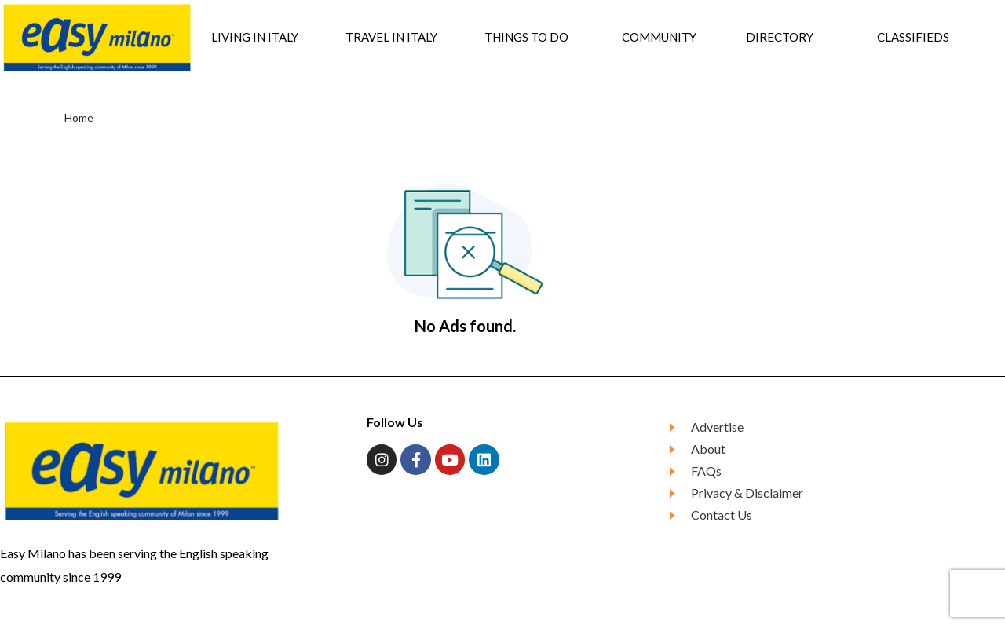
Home (78, 117)
